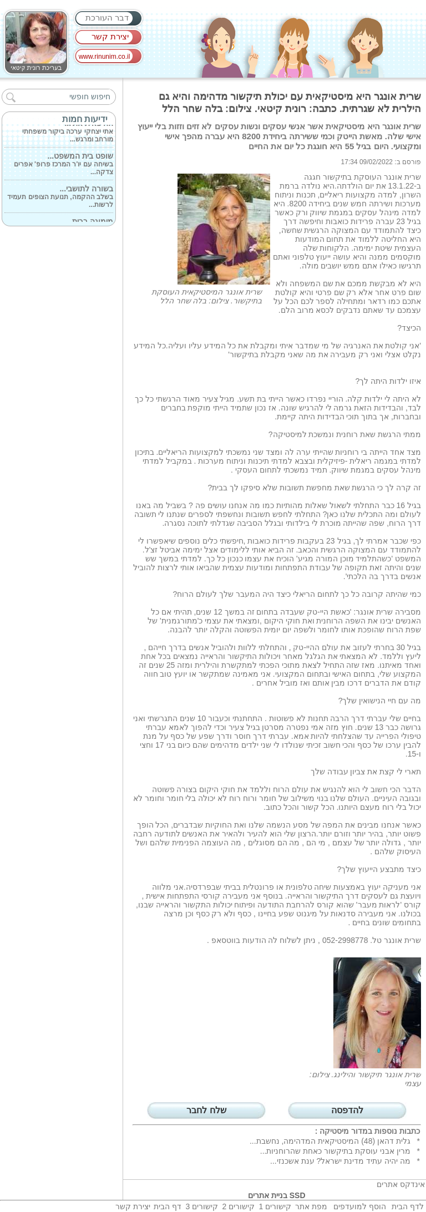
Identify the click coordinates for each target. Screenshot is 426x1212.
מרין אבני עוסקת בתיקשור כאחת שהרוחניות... (335, 1151)
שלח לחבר (206, 1110)
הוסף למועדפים (359, 1206)
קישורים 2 (238, 1206)
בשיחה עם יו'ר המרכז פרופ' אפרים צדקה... (63, 165)
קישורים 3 (201, 1206)
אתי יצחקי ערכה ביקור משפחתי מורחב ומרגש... (67, 132)
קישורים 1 (274, 1206)
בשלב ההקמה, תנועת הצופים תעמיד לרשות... (60, 197)
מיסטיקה (334, 1131)
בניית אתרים (267, 1195)
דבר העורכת (107, 17)
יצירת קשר (110, 36)
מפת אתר (311, 1206)
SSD (298, 1195)
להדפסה (347, 1110)
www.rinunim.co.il (104, 56)
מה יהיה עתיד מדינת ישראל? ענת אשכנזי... (340, 1161)
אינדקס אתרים (401, 1184)
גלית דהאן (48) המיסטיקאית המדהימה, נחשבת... (330, 1141)
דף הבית (167, 1206)
